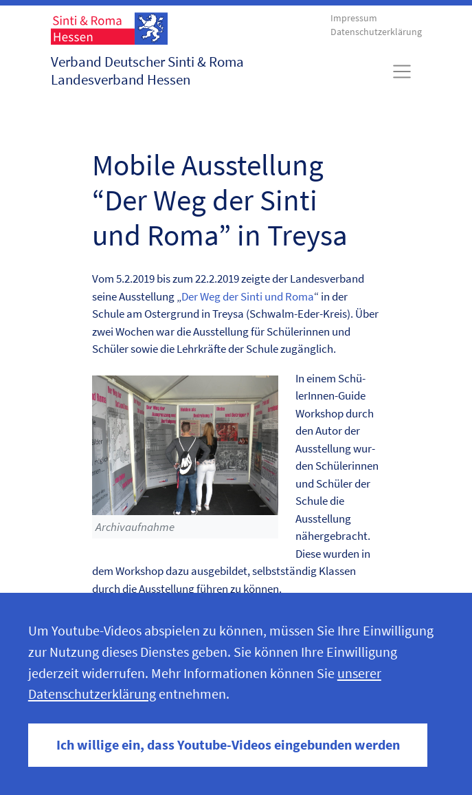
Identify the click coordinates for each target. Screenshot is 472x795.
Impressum (353, 18)
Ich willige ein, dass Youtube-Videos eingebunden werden (228, 745)
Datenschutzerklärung (376, 32)
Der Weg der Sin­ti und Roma (247, 296)
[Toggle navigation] (401, 71)
